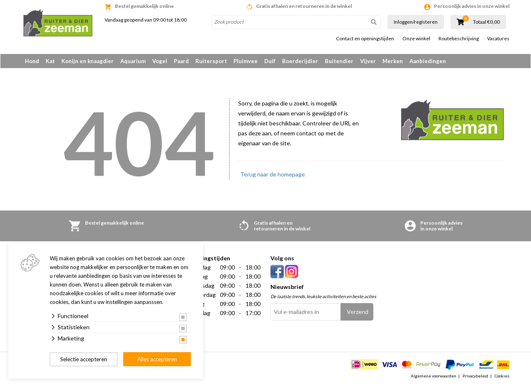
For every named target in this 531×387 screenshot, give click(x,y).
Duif (269, 61)
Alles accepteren (157, 359)
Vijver (368, 61)
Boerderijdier (300, 61)
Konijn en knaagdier (87, 61)
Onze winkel (416, 38)
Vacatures (498, 38)
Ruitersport (211, 61)
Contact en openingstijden (365, 38)
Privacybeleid (475, 376)
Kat (50, 61)
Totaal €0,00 (486, 22)
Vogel (159, 61)
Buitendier (339, 61)
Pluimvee (246, 61)
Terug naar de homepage (272, 174)
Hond (32, 61)
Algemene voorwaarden (433, 376)
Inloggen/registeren (416, 22)
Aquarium (133, 61)
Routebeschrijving (458, 38)
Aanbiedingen (427, 61)
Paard (181, 61)
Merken (392, 61)
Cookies (501, 376)
